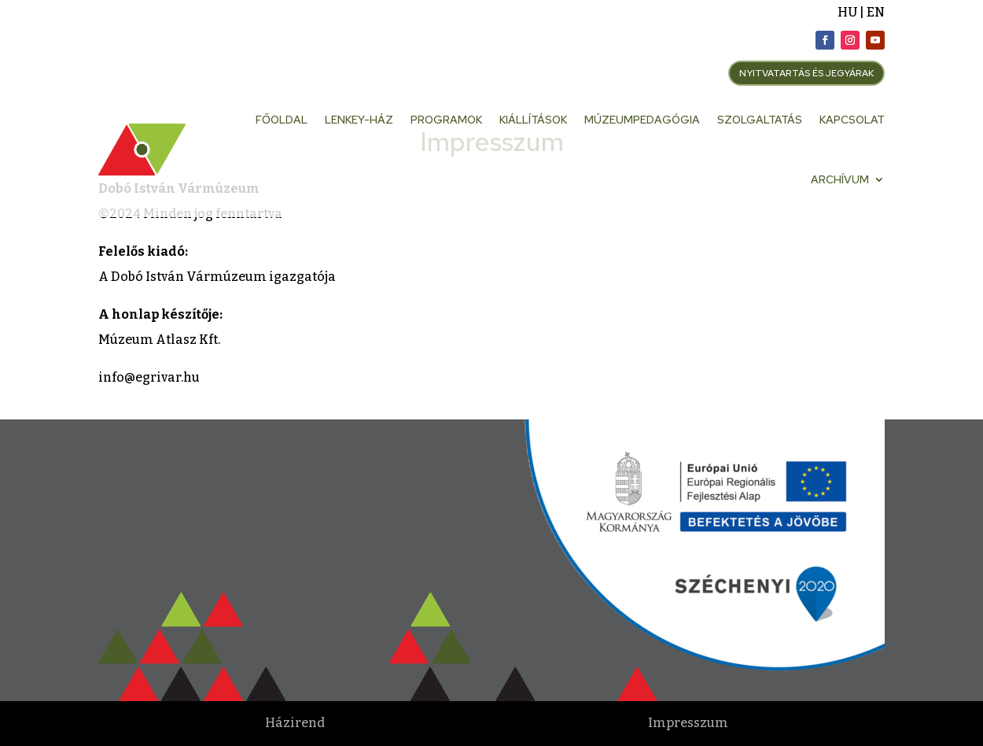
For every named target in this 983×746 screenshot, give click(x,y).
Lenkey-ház (359, 120)
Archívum (840, 179)
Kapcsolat (852, 120)
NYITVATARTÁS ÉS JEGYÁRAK (806, 73)
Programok (446, 120)
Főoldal (281, 120)
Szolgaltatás (759, 120)
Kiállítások (533, 120)
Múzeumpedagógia (642, 120)
